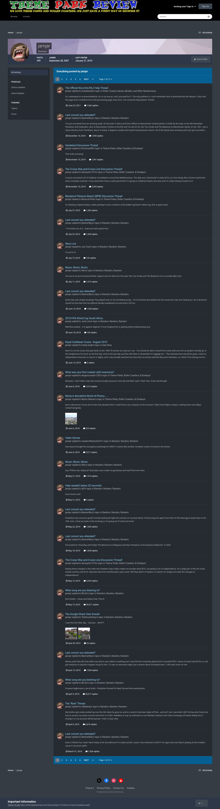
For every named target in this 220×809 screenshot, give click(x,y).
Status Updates (18, 87)
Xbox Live (70, 243)
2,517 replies (90, 452)
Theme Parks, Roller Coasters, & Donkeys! (123, 148)
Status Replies (17, 93)
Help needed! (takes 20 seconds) (83, 485)
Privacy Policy (103, 788)
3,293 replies (96, 186)
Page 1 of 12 (105, 79)
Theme (89, 788)
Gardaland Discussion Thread (81, 145)
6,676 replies (90, 724)
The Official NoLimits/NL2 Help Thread (86, 87)
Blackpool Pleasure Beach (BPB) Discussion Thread (93, 196)
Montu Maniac (88, 399)
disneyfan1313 (88, 172)
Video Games (72, 437)
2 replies (89, 363)
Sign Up (205, 6)
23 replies (89, 643)
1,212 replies (90, 386)
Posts (13, 114)
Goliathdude (87, 91)
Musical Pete (87, 199)
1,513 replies (90, 282)
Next (86, 79)
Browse (14, 16)
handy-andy (87, 345)
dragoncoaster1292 (91, 375)
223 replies (89, 428)
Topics (14, 108)
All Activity (16, 72)
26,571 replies (91, 604)
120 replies (89, 258)
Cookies (131, 788)
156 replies (90, 332)
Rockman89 (87, 148)
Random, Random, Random (115, 118)
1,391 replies (96, 159)
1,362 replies (91, 105)
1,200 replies (90, 210)
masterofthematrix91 (91, 441)
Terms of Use (14, 805)
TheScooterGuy (88, 617)
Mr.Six (84, 593)
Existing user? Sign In (185, 6)
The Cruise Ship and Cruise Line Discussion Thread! (93, 169)
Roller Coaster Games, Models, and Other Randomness (129, 91)
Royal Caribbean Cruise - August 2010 (86, 342)
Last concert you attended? (80, 115)
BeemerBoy (87, 118)
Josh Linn (86, 321)
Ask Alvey (107, 345)
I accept (203, 803)
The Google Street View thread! (82, 614)
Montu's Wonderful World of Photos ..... (87, 395)
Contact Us (118, 788)
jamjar (68, 91)
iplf (83, 488)
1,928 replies (96, 136)
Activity (26, 16)
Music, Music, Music (76, 267)
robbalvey (86, 706)
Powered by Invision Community (110, 792)
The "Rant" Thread (75, 703)
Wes (83, 270)
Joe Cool (85, 246)
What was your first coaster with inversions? (89, 372)
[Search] (171, 16)
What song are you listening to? (82, 590)
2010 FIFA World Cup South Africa (84, 318)
